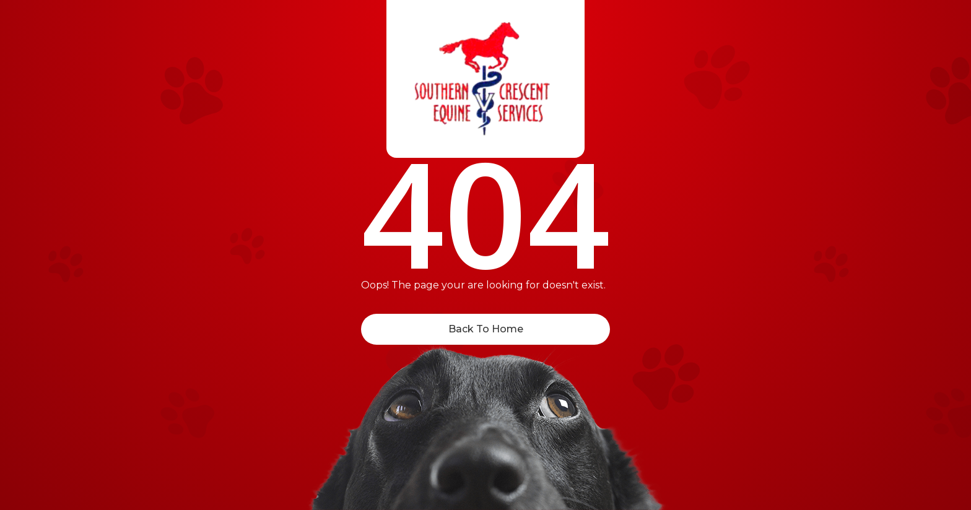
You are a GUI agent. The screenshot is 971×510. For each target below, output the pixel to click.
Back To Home (485, 329)
